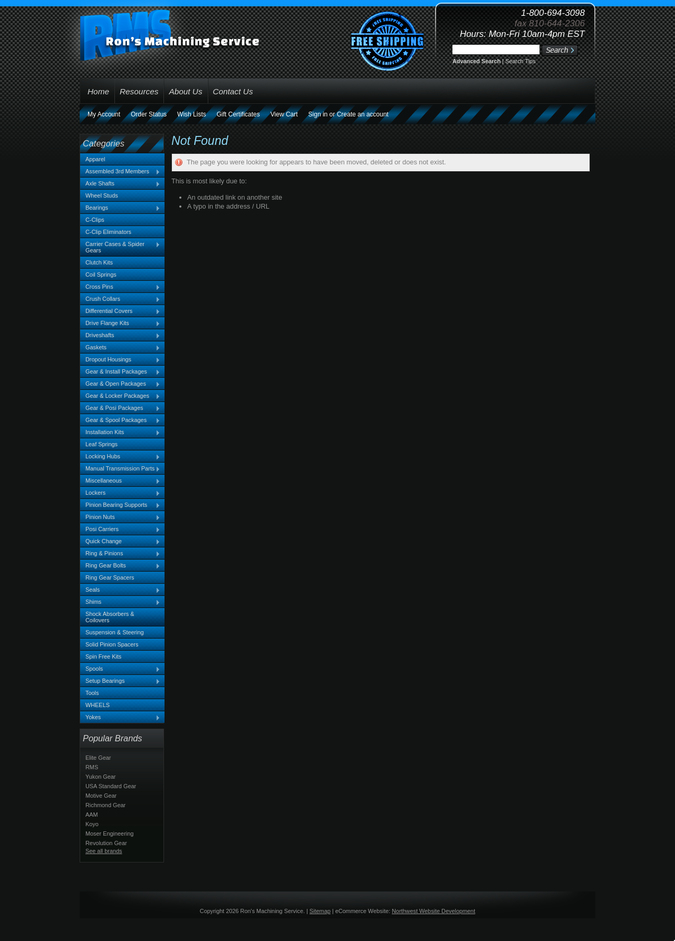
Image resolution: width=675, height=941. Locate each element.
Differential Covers (120, 311)
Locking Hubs (120, 456)
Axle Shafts (120, 184)
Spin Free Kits (103, 656)
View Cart (284, 114)
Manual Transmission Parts (120, 469)
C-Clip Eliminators (108, 232)
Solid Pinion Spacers (111, 644)
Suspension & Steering (114, 632)
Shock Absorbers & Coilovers (109, 617)
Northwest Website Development (433, 911)
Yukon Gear (100, 776)
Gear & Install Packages (120, 372)
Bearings (120, 208)
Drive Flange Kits (120, 323)
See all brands (103, 851)
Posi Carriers (120, 529)
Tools (92, 693)
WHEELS (97, 705)
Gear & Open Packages (120, 384)
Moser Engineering (109, 833)
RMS (91, 767)
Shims (120, 602)
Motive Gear (101, 795)
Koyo (92, 824)
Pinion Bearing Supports (120, 505)
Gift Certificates (238, 114)
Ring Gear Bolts (120, 566)
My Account (104, 114)
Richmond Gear (105, 805)
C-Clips (94, 220)
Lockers (120, 493)
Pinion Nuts (120, 517)
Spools (120, 669)
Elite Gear (98, 757)
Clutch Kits (99, 262)
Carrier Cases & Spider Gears (120, 247)
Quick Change (120, 541)
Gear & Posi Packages (120, 408)
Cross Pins (120, 287)
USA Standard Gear (110, 786)
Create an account (363, 114)
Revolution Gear (106, 843)
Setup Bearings (120, 681)
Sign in (318, 114)
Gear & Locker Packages (120, 396)
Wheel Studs (101, 195)
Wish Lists (191, 114)
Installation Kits (120, 432)
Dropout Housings (120, 360)
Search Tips (520, 61)
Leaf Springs (101, 444)
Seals (120, 590)
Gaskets (120, 347)
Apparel (95, 159)
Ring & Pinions (120, 553)
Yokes (120, 717)
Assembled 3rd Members (120, 171)
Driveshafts (120, 335)
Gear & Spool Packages (120, 420)
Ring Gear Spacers (109, 577)
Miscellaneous (120, 481)
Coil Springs (101, 274)
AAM (91, 814)
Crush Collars (120, 299)
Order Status (149, 114)
